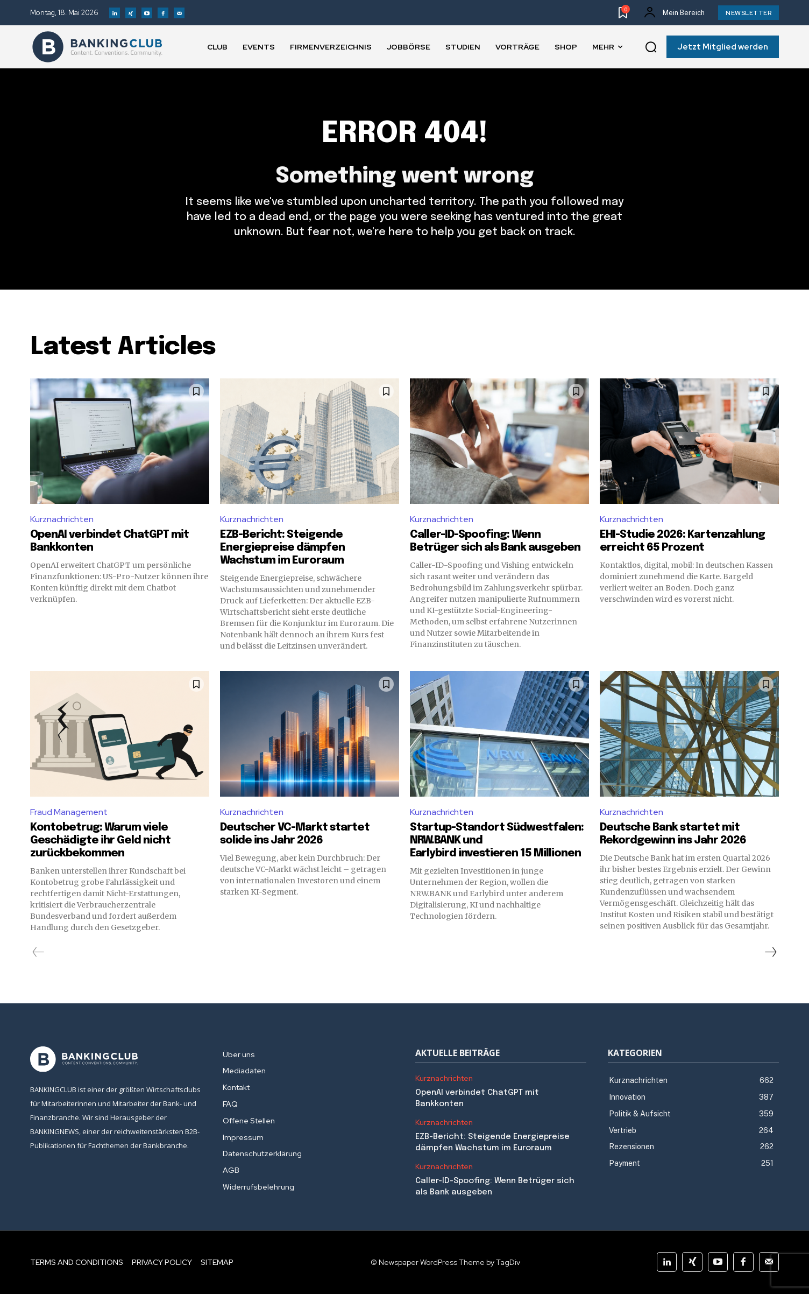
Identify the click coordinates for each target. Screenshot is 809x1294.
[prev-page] (38, 952)
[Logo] (97, 47)
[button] (650, 47)
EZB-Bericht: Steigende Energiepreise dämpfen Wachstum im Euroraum (282, 547)
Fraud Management (69, 812)
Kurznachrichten (62, 519)
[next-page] (770, 952)
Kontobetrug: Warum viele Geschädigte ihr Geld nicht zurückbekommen (100, 840)
